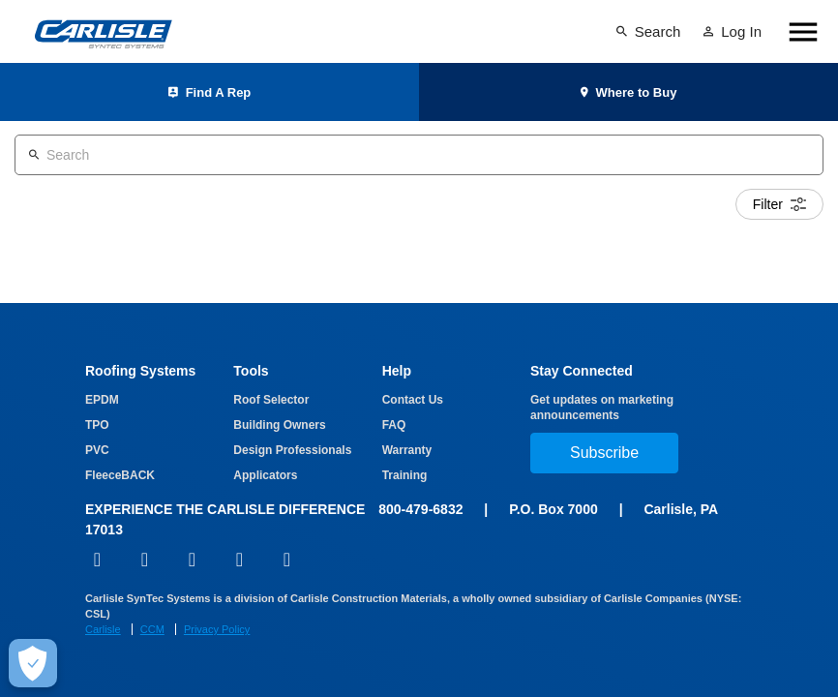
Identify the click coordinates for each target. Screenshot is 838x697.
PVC (97, 450)
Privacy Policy (217, 629)
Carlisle (103, 629)
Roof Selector (271, 400)
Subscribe (604, 452)
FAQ (394, 425)
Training (405, 475)
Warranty (407, 450)
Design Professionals (292, 450)
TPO (97, 425)
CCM (152, 629)
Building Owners (279, 425)
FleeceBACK (120, 475)
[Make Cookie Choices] (33, 663)
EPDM (102, 400)
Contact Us (412, 400)
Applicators (265, 475)
